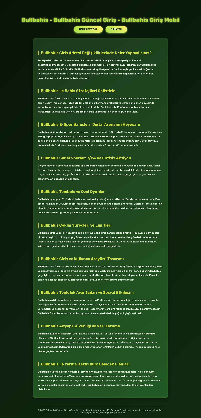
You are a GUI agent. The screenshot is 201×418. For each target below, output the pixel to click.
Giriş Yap (116, 29)
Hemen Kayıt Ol (88, 29)
